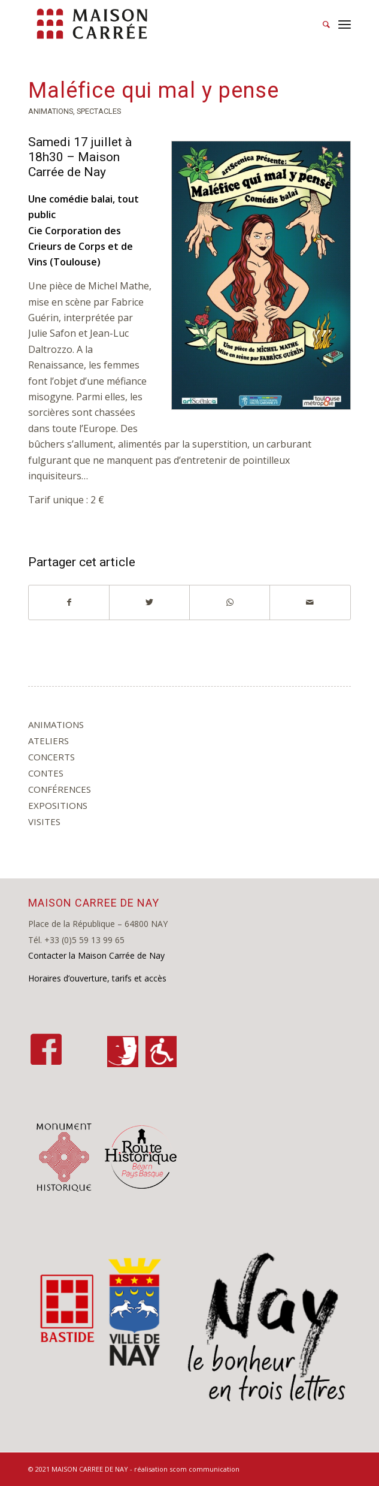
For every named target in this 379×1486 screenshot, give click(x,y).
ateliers (48, 741)
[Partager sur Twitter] (149, 602)
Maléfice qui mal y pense (153, 90)
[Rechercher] (320, 24)
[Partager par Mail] (310, 602)
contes (45, 773)
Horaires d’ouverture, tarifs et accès (97, 978)
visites (44, 821)
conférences (59, 789)
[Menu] (344, 24)
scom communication (204, 1468)
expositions (57, 805)
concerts (51, 757)
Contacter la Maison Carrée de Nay (96, 955)
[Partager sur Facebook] (69, 602)
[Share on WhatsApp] (229, 602)
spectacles (99, 111)
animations (50, 111)
